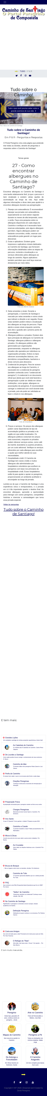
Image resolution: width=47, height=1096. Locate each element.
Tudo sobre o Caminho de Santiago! (23, 131)
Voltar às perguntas (23, 510)
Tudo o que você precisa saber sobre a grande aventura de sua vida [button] (23, 109)
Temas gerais (23, 158)
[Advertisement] (23, 45)
